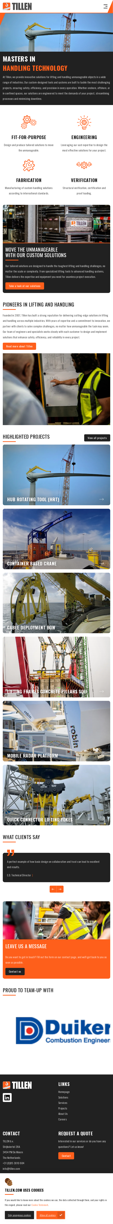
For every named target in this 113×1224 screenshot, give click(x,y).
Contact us (15, 971)
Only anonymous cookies (19, 1215)
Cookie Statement (39, 1205)
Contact (66, 1156)
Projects (62, 1108)
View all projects (97, 438)
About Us (63, 1114)
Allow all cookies (48, 1215)
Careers (62, 1119)
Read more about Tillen (19, 346)
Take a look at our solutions (25, 286)
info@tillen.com (11, 1168)
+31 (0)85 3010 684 (13, 1163)
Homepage (64, 1092)
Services (62, 1103)
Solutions (63, 1097)
